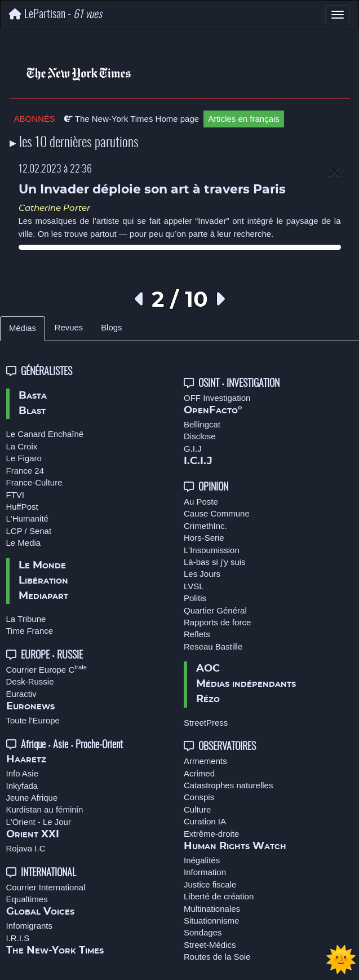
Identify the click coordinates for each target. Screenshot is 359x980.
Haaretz (26, 759)
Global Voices (40, 912)
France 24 (25, 470)
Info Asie (22, 773)
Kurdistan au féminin (44, 809)
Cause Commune (217, 513)
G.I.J (193, 448)
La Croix (22, 446)
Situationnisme (211, 920)
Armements (205, 761)
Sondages (203, 932)
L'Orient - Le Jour (38, 822)
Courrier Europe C (46, 669)
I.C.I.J (198, 461)
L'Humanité (27, 518)
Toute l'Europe (33, 720)
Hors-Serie (204, 537)
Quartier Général (215, 610)
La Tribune (26, 619)
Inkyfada (22, 786)
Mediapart (43, 596)
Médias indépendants (246, 684)
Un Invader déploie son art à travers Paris (152, 190)
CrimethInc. (205, 526)
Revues (69, 327)
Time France (30, 630)
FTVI (15, 495)
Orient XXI (32, 834)
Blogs (111, 327)
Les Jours (202, 574)
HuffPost (22, 506)
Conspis (199, 797)
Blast (32, 411)
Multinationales (212, 908)
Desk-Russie (30, 681)
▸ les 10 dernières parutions (74, 143)
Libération (43, 581)
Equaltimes (27, 899)
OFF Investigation (217, 398)
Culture (197, 809)
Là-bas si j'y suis (215, 562)
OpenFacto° (213, 410)
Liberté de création (219, 896)
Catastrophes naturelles (228, 785)
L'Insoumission (212, 550)
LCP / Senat (29, 531)
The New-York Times (55, 951)
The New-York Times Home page (131, 118)
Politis (195, 598)
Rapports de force (217, 622)
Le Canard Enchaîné (45, 434)
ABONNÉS (34, 118)
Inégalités (202, 860)
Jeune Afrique (32, 797)
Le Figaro (24, 458)
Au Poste (201, 501)
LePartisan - (55, 14)
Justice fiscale (210, 884)
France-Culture (34, 482)
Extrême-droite (211, 833)
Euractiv (21, 694)
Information (205, 872)
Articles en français (244, 118)
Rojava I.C (26, 848)
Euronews (30, 706)
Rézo (208, 699)
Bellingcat (202, 424)
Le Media (23, 543)
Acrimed (199, 773)
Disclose (200, 436)
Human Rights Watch (235, 846)
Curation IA (205, 821)
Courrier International (46, 887)
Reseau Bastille (213, 646)
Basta (33, 396)
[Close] (334, 171)
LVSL (194, 586)
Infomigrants (29, 925)
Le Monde (42, 565)
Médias (22, 328)
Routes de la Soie (217, 956)
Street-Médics (210, 945)
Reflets (197, 634)
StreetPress (206, 722)
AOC (208, 669)
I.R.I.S (18, 938)
